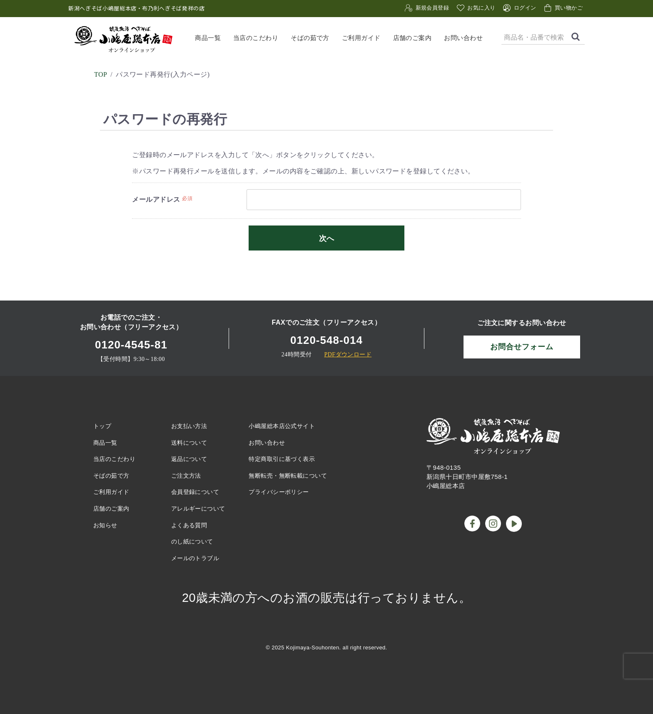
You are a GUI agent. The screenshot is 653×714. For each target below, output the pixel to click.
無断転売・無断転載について (288, 475)
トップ (102, 426)
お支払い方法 (189, 426)
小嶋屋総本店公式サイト (282, 426)
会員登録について (195, 492)
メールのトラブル (195, 558)
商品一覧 (208, 37)
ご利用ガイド (361, 37)
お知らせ (105, 525)
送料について (189, 442)
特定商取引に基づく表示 (282, 459)
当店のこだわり (255, 37)
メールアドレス (156, 199)
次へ (326, 238)
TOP (100, 74)
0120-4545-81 (131, 344)
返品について (189, 459)
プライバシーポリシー (279, 492)
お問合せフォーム (521, 347)
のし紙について (192, 541)
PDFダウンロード (347, 354)
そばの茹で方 (310, 37)
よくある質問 (189, 525)
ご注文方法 (186, 475)
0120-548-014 (326, 340)
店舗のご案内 (412, 37)
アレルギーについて (198, 508)
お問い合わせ (463, 37)
